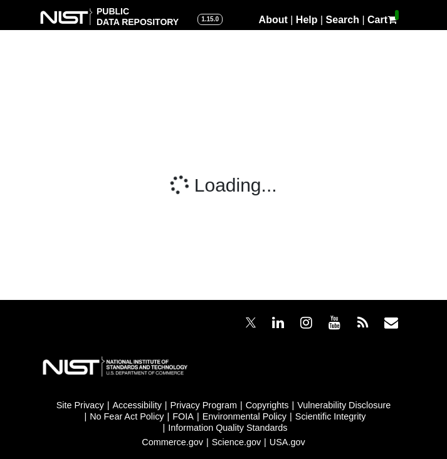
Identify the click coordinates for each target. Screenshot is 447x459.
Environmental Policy (244, 416)
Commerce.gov (172, 442)
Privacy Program (204, 405)
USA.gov (287, 442)
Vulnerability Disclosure (344, 405)
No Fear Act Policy (127, 416)
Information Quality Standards (227, 428)
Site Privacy (80, 405)
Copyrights (267, 405)
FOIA (183, 416)
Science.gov (236, 442)
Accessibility (136, 405)
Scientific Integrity (330, 416)
